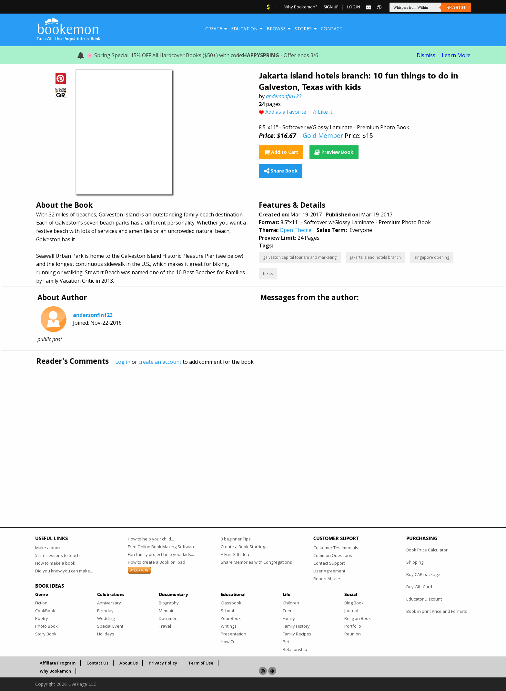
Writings (229, 626)
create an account (159, 361)
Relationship (295, 649)
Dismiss (426, 55)
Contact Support (329, 563)
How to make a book (55, 563)
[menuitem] (214, 29)
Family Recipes (297, 634)
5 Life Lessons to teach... (59, 555)
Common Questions (332, 555)
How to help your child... (151, 539)
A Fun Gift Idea (235, 554)
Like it (325, 111)
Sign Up (331, 7)
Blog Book (354, 603)
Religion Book (357, 618)
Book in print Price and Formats (436, 611)
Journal (351, 610)
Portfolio (352, 626)
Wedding (106, 618)
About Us (128, 663)
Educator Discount (424, 599)
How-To (228, 641)
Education (244, 29)
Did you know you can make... (64, 571)
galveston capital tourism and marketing (300, 257)
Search (456, 7)
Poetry (41, 618)
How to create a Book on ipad (156, 562)
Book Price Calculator (427, 550)
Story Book (45, 634)
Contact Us (97, 663)
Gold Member (323, 135)
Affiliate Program (58, 663)
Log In (353, 7)
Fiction (41, 603)
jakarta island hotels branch (375, 257)
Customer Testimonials (335, 547)
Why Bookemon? (300, 7)
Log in (122, 361)
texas (268, 273)
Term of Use (200, 663)
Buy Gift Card (419, 587)
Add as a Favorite (285, 111)
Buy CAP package (423, 574)
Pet (286, 641)
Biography (169, 603)
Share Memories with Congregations (256, 562)
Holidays (105, 634)
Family (289, 618)
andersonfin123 (284, 96)
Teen (288, 610)
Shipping (414, 562)
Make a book (48, 547)
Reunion (352, 634)
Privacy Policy (163, 663)
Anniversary (109, 603)
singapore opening (431, 257)
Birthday (105, 610)
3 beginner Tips (236, 539)
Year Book (231, 618)
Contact (331, 29)
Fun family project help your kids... (161, 554)
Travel (165, 626)
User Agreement (329, 571)
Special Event (110, 626)
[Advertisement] (228, 432)
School (227, 610)
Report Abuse (326, 578)
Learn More (456, 55)
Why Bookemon (55, 671)
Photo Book (46, 626)
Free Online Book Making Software (162, 547)
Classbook (231, 603)
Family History (296, 626)
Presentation (233, 634)
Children (291, 603)
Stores (303, 29)
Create (213, 29)
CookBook (45, 610)
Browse (276, 29)
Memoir (166, 610)
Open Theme (295, 230)
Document (169, 618)
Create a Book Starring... (244, 547)
